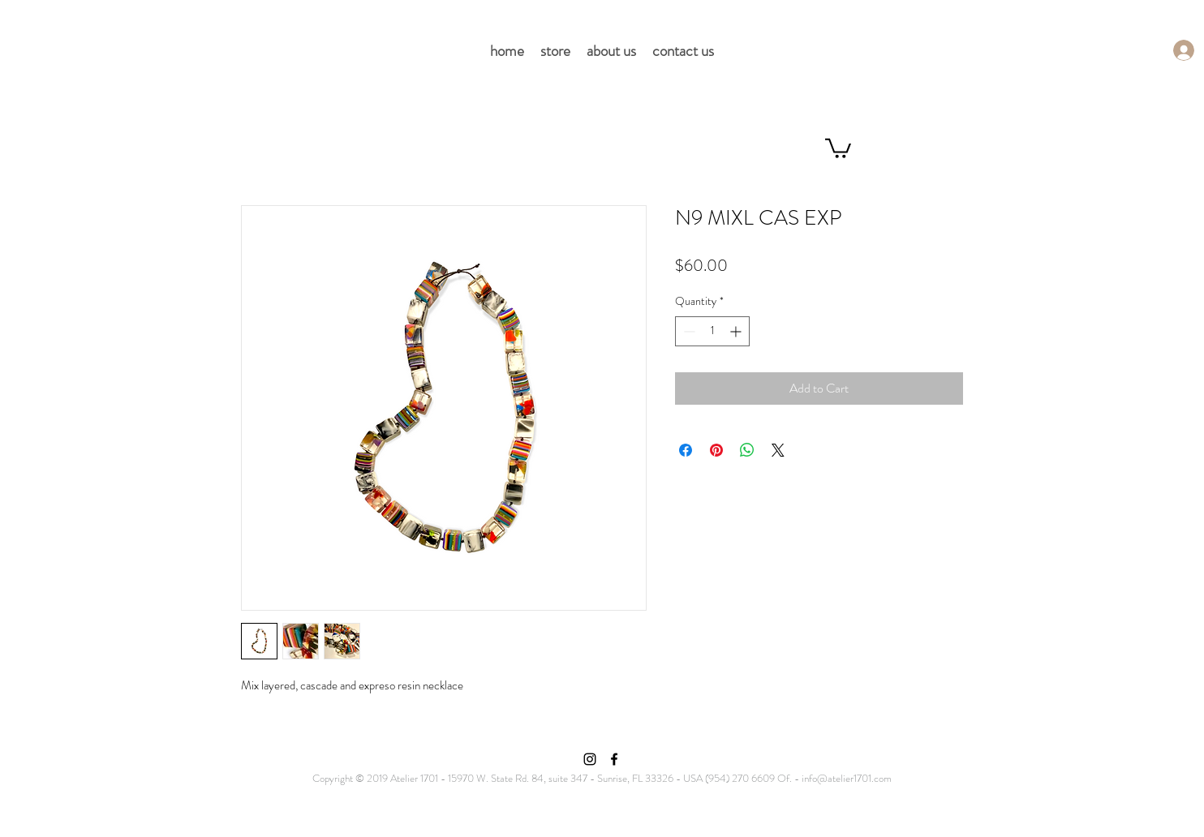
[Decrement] (687, 331)
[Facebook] (614, 759)
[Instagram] (590, 759)
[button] (838, 147)
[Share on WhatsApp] (747, 450)
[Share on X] (778, 450)
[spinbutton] (712, 331)
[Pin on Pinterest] (716, 450)
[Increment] (737, 331)
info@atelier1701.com (847, 778)
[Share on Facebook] (685, 450)
